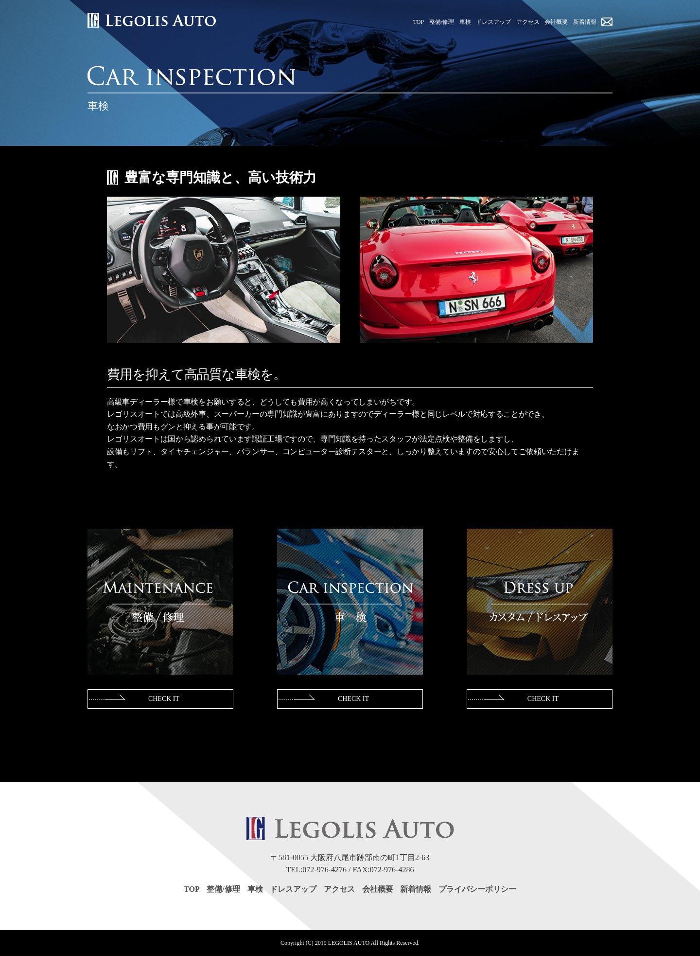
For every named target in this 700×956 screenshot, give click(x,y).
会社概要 (377, 889)
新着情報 (415, 889)
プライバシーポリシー (477, 889)
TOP (192, 889)
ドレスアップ (293, 889)
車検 (255, 889)
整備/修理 (223, 889)
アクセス (339, 889)
